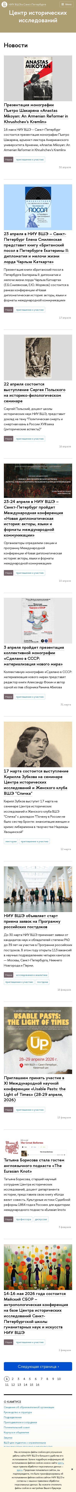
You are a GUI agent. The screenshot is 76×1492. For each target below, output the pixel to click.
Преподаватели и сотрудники (20, 1422)
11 (7, 1385)
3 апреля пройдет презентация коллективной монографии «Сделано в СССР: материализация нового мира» (34, 655)
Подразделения (13, 1417)
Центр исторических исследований (38, 16)
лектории (11, 841)
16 (37, 1385)
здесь (60, 1462)
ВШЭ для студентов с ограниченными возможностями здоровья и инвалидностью (28, 1444)
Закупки (8, 1437)
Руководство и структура (18, 1412)
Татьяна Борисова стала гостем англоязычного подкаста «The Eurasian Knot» (34, 1165)
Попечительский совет (17, 1427)
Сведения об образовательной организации (29, 1407)
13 (19, 1385)
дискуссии (41, 1219)
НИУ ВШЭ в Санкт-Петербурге (27, 4)
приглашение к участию (30, 159)
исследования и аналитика (31, 975)
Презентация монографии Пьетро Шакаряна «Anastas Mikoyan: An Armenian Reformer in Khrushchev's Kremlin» (36, 113)
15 (31, 1385)
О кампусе (12, 1402)
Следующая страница (38, 1366)
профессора (23, 1219)
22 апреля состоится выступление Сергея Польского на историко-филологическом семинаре (34, 392)
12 (13, 1385)
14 (25, 1385)
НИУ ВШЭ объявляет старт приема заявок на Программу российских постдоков (32, 921)
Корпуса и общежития (16, 1432)
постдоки (42, 982)
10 (59, 1379)
